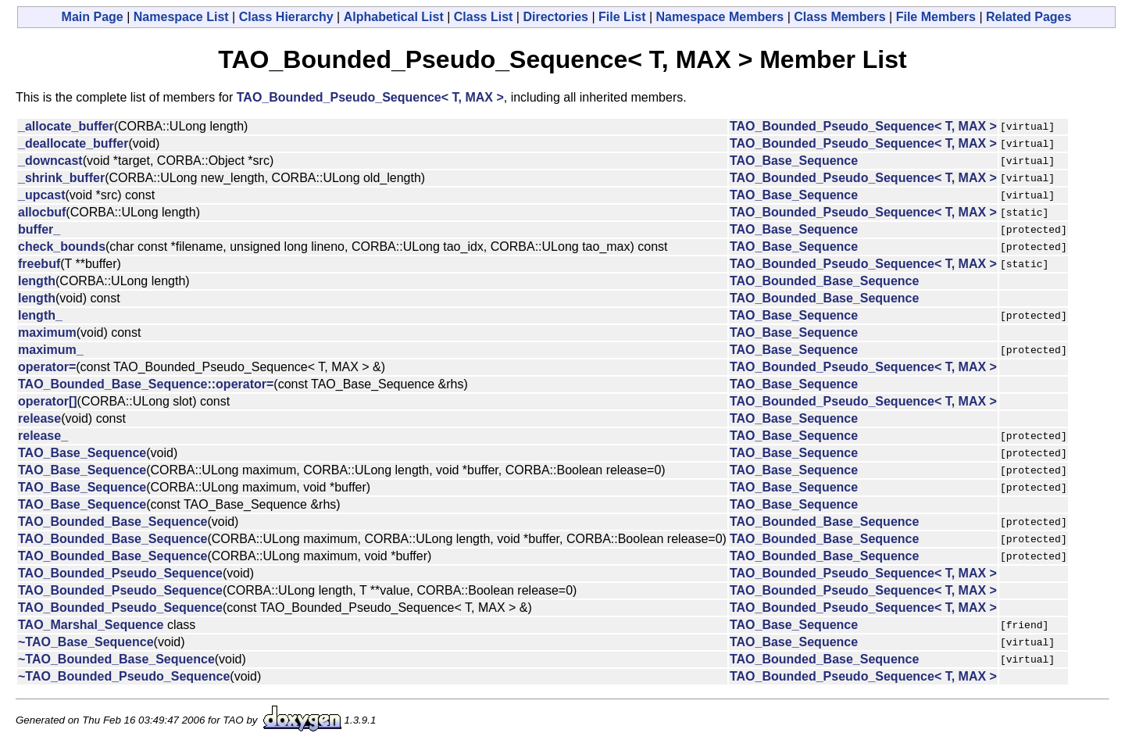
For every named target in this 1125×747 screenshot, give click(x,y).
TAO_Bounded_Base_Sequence (824, 281)
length (36, 281)
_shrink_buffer (61, 177)
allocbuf (42, 212)
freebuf (39, 263)
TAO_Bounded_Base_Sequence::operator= (145, 384)
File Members (936, 16)
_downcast (50, 160)
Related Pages (1028, 16)
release (39, 418)
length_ (40, 315)
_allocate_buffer (66, 126)
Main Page (92, 16)
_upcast (41, 195)
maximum (47, 332)
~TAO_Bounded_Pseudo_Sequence (124, 676)
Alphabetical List (394, 16)
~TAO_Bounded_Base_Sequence (116, 659)
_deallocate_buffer (73, 143)
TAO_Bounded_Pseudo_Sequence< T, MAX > (370, 97)
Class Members (839, 16)
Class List (483, 16)
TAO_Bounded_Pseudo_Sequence (120, 573)
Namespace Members (720, 16)
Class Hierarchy (286, 16)
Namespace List (181, 16)
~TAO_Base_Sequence (86, 642)
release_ (43, 435)
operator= (47, 367)
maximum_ (51, 349)
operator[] (47, 401)
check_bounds (61, 246)
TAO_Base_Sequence (794, 160)
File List (621, 16)
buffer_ (39, 229)
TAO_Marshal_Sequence (90, 624)
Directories (555, 16)
